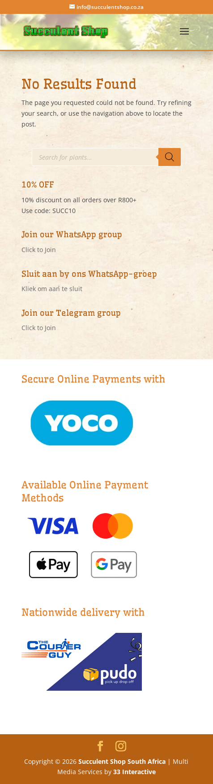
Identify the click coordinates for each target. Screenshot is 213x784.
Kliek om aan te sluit (51, 288)
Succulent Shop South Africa (122, 761)
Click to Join (38, 249)
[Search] (169, 157)
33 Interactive (134, 771)
